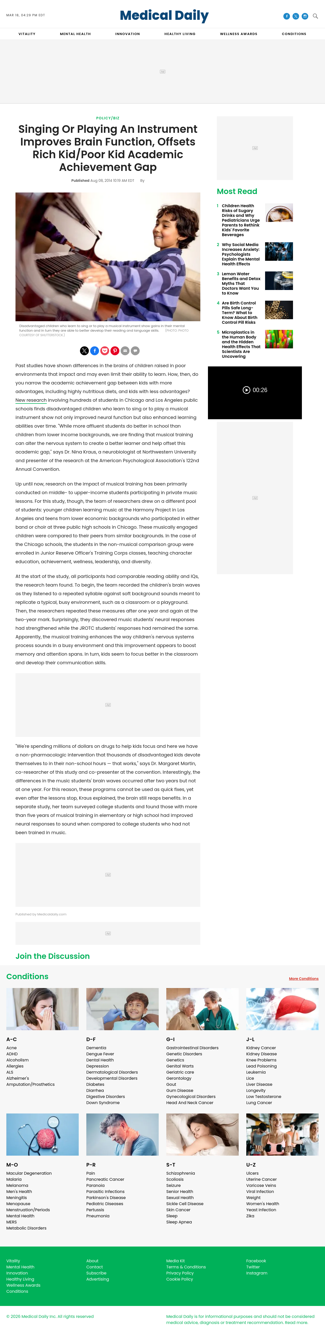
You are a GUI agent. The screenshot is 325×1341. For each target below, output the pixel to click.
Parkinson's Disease (106, 1198)
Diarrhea (95, 1090)
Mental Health (20, 1216)
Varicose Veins (261, 1185)
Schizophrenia (180, 1173)
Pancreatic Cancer (105, 1179)
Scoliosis (175, 1179)
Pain (90, 1173)
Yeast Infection (261, 1210)
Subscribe (96, 1273)
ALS (9, 1072)
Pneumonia (97, 1216)
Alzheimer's (17, 1078)
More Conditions (304, 978)
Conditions (27, 976)
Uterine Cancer (261, 1179)
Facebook (256, 1261)
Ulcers (252, 1173)
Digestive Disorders (105, 1097)
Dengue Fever (100, 1054)
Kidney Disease (261, 1054)
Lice (250, 1078)
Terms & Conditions (186, 1267)
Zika (250, 1216)
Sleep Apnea (179, 1222)
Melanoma (17, 1185)
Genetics (175, 1060)
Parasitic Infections (105, 1191)
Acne (11, 1048)
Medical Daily (164, 15)
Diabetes (95, 1084)
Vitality (13, 1261)
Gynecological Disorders (191, 1097)
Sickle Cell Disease (184, 1204)
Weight (253, 1198)
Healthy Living (20, 1279)
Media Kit (175, 1261)
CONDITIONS (294, 33)
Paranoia (95, 1185)
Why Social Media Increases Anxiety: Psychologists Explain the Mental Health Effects (241, 254)
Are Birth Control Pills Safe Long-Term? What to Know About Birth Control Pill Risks (239, 312)
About (92, 1261)
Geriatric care (180, 1072)
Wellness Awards (239, 33)
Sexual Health (180, 1198)
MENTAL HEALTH (75, 33)
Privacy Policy (180, 1273)
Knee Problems (261, 1060)
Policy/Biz (108, 118)
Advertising (97, 1279)
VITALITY (27, 33)
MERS (11, 1222)
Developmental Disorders (111, 1078)
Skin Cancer (178, 1210)
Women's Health (262, 1204)
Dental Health (100, 1060)
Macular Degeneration (29, 1173)
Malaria (14, 1179)
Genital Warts (180, 1066)
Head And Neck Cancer (189, 1103)
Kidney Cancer (261, 1048)
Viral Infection (260, 1191)
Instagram (256, 1273)
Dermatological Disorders (112, 1072)
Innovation (17, 1273)
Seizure (173, 1185)
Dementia (96, 1048)
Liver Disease (259, 1084)
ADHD (12, 1054)
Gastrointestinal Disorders (192, 1048)
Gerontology (178, 1078)
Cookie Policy (179, 1279)
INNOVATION (127, 33)
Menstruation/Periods (28, 1210)
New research (31, 400)
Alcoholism (17, 1060)
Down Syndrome (103, 1103)
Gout (171, 1084)
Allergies (15, 1066)
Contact (94, 1267)
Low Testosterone (263, 1097)
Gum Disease (179, 1090)
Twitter (253, 1267)
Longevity (256, 1090)
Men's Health (19, 1191)
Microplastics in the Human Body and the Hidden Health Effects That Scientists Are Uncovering (241, 344)
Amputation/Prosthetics (30, 1084)
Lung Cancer (259, 1103)
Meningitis (16, 1198)
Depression (97, 1066)
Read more (296, 1323)
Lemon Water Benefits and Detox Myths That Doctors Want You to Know (241, 283)
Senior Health (179, 1191)
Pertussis (95, 1210)
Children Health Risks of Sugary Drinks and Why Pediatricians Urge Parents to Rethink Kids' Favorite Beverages (241, 220)
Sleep (171, 1216)
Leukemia (256, 1072)
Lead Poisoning (261, 1066)
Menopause (18, 1204)
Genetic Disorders (184, 1054)
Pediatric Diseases (104, 1204)
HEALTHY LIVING (180, 33)
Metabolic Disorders (26, 1228)
